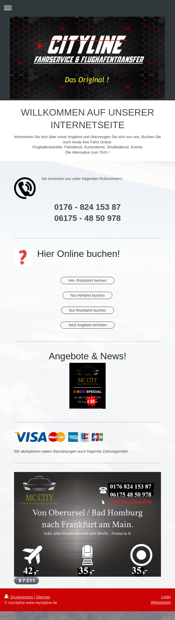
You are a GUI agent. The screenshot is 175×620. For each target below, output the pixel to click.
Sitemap (43, 597)
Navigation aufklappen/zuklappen (87, 7)
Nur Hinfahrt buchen (87, 295)
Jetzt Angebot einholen (87, 325)
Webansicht (161, 602)
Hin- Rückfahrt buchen (87, 280)
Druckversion (19, 597)
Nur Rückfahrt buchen (87, 310)
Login (166, 597)
